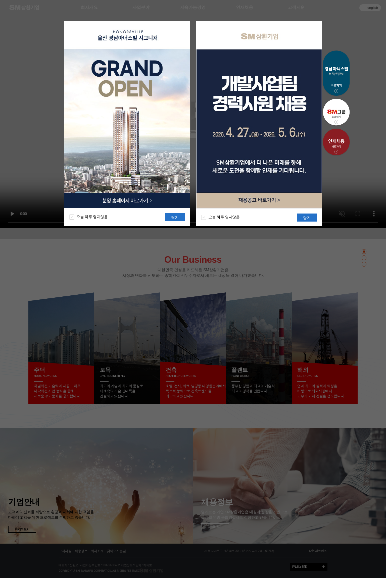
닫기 (174, 217)
